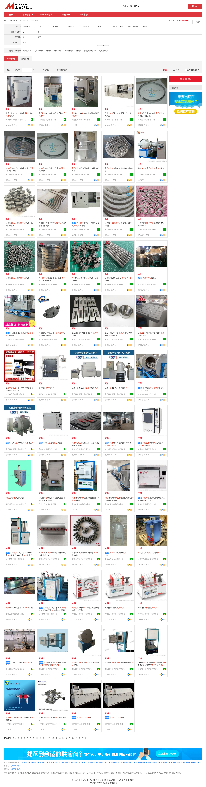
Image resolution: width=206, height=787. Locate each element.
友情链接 (131, 780)
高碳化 (149, 278)
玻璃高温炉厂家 (92, 762)
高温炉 (48, 51)
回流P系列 (85, 717)
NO (53, 738)
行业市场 (84, 14)
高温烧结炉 (38, 51)
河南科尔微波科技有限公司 (115, 449)
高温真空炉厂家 (154, 762)
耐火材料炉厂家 (142, 762)
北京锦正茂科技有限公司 (15, 724)
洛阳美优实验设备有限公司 (148, 559)
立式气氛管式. (15, 498)
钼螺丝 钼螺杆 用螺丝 (18, 278)
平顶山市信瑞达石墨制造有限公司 (82, 449)
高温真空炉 (27, 51)
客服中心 (93, 780)
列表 (176, 70)
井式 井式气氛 (148, 553)
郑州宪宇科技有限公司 (47, 120)
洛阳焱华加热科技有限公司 (16, 504)
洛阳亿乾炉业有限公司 (47, 394)
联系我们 (84, 780)
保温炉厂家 (44, 762)
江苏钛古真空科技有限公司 (82, 614)
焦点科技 (106, 783)
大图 (164, 70)
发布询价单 (185, 79)
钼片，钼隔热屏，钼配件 (19, 608)
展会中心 (66, 14)
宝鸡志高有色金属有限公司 (49, 559)
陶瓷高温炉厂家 (67, 762)
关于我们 (74, 780)
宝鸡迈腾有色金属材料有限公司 (148, 229)
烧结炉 (78, 51)
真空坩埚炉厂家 (80, 762)
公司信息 (25, 58)
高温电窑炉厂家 (104, 762)
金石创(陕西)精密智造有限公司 (49, 339)
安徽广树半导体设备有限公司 (49, 449)
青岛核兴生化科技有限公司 (16, 120)
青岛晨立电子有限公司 (113, 120)
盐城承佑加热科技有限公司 (16, 339)
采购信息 (28, 14)
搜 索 (194, 6)
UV (73, 738)
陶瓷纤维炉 (103, 51)
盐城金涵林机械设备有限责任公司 (148, 394)
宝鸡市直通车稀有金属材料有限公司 (16, 614)
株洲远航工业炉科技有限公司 (148, 284)
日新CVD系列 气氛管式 (85, 388)
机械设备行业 (46, 14)
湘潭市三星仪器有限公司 (114, 559)
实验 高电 (151, 168)
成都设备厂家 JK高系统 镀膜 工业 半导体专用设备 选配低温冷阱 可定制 (53, 610)
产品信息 (11, 58)
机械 (74, 223)
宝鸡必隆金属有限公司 (146, 120)
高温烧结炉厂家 (129, 762)
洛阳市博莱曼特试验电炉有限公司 (49, 669)
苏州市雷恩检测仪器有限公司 (16, 394)
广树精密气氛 (53, 443)
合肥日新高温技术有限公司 (82, 394)
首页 (11, 14)
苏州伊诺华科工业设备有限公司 (148, 449)
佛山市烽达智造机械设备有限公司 (16, 669)
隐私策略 (112, 780)
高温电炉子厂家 (55, 762)
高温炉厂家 (26, 762)
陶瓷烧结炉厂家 (179, 762)
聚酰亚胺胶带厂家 (192, 762)
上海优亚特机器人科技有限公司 (82, 120)
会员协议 (121, 780)
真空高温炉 (15, 766)
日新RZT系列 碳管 (116, 388)
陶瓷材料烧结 (147, 608)
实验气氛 (46, 388)
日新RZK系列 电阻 (22, 443)
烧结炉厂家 (35, 762)
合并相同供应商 (192, 70)
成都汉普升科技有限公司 (15, 559)
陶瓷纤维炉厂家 (117, 762)
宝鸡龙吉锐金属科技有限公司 (16, 229)
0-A (14, 738)
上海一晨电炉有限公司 (146, 174)
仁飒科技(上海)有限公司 (81, 724)
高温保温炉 (58, 51)
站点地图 (103, 780)
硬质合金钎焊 (114, 608)
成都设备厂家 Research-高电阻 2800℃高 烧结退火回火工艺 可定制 (19, 555)
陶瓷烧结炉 (69, 51)
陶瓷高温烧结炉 (90, 51)
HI (37, 738)
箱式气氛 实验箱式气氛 (119, 662)
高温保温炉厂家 (167, 762)
